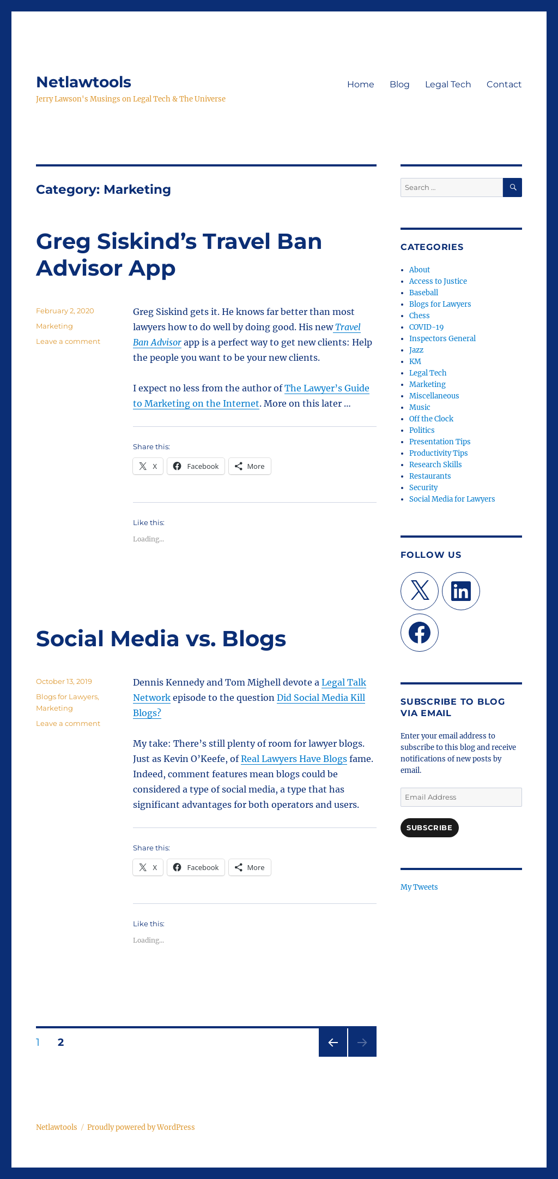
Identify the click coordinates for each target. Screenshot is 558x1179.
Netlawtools (83, 82)
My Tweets (419, 887)
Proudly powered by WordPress (141, 1127)
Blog (400, 84)
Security (423, 487)
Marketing (54, 325)
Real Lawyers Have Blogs (294, 758)
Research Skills (435, 464)
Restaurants (430, 476)
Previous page (333, 1056)
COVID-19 (426, 327)
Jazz (416, 350)
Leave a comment (68, 341)
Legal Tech (448, 84)
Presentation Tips (440, 441)
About (419, 270)
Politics (422, 430)
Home (360, 84)
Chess (419, 315)
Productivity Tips (438, 453)
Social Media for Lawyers (452, 499)
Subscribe (429, 827)
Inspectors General (442, 338)
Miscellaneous (434, 396)
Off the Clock (431, 419)
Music (419, 407)
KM (415, 361)
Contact (504, 84)
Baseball (423, 292)
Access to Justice (438, 281)
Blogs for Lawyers (67, 696)
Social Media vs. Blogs (161, 638)
